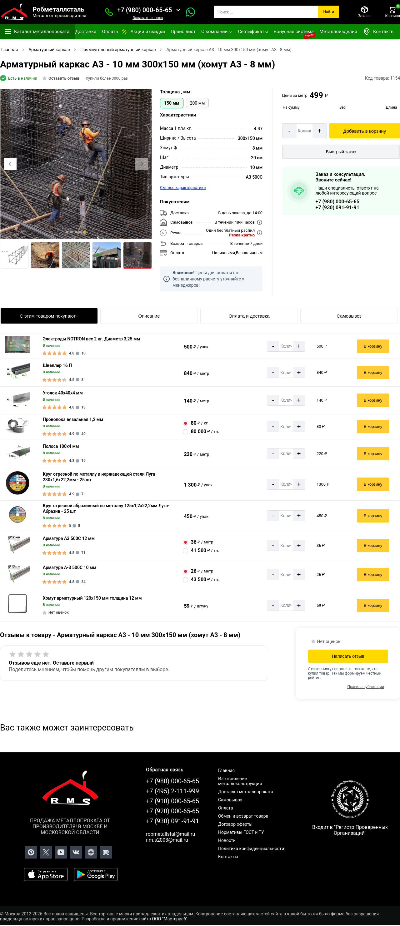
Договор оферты (235, 824)
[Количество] (304, 131)
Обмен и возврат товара (243, 816)
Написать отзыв (348, 656)
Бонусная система (293, 31)
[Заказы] (364, 12)
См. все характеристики (183, 187)
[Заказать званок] (109, 12)
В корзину (373, 346)
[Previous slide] (10, 164)
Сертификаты (253, 31)
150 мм (171, 103)
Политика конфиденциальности (251, 848)
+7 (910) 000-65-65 (172, 801)
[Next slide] (141, 164)
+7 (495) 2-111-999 (172, 791)
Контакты (379, 32)
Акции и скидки (147, 31)
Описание (149, 316)
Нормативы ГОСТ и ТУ (241, 832)
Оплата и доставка (248, 316)
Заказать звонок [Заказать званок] (147, 17)
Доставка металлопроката (245, 791)
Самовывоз (349, 316)
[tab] (67, 232)
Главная (226, 770)
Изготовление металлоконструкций (240, 781)
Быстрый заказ (341, 151)
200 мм (197, 103)
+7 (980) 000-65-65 (144, 10)
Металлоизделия (338, 31)
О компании (214, 31)
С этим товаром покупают (48, 316)
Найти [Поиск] (328, 12)
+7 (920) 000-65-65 (172, 811)
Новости (227, 840)
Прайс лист (183, 31)
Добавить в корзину (364, 131)
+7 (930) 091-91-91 (337, 207)
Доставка (86, 31)
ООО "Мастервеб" (170, 918)
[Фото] (76, 164)
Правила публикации (365, 687)
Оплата (110, 31)
